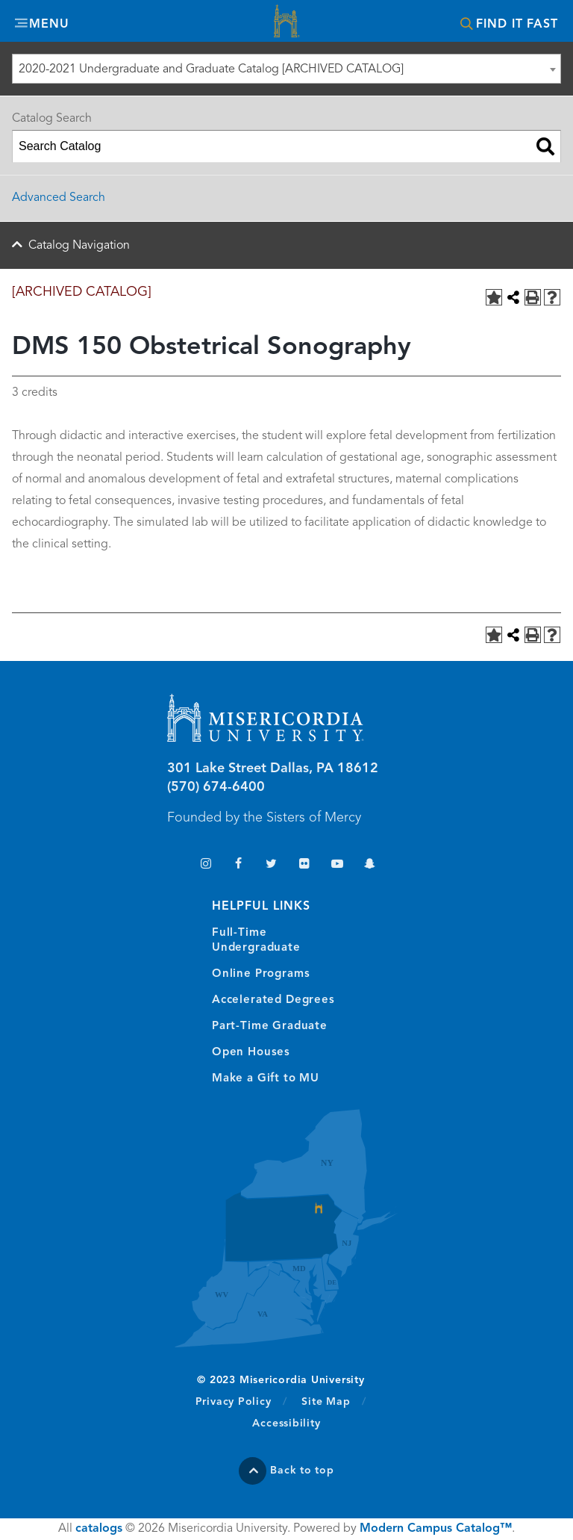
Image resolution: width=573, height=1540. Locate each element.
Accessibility (286, 1423)
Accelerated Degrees (273, 1000)
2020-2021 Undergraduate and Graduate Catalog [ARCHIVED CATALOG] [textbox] (211, 69)
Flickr (304, 865)
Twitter (271, 865)
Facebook (238, 865)
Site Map (325, 1402)
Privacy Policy (241, 1401)
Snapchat (370, 865)
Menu (49, 25)
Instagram (205, 865)
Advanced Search (58, 198)
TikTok (173, 865)
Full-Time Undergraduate (256, 941)
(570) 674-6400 (216, 787)
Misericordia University (286, 22)
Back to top (302, 1470)
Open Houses (251, 1052)
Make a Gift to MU (265, 1078)
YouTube (337, 865)
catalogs (98, 1529)
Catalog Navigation (79, 246)
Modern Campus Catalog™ (436, 1529)
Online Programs (261, 974)
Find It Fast (517, 25)
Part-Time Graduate (270, 1026)
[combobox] (286, 69)
